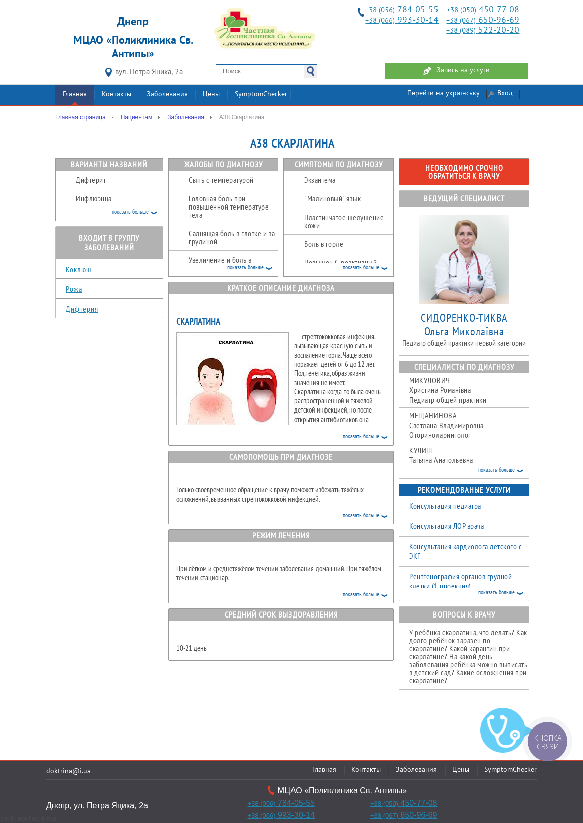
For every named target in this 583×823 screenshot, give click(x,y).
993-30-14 (402, 20)
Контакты (116, 94)
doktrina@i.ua (68, 771)
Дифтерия (82, 309)
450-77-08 (483, 10)
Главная (75, 94)
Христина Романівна (469, 390)
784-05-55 (402, 10)
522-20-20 (482, 30)
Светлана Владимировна (469, 425)
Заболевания (167, 94)
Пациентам (136, 117)
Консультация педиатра (445, 506)
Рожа (74, 289)
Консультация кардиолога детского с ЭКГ (465, 551)
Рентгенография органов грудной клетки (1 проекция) (460, 581)
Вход (505, 93)
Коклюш (79, 269)
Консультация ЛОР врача (446, 526)
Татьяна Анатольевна (469, 460)
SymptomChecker (261, 94)
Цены (211, 94)
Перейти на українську (443, 93)
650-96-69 (482, 20)
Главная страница (80, 117)
